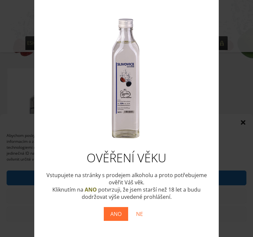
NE (139, 214)
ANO (116, 214)
